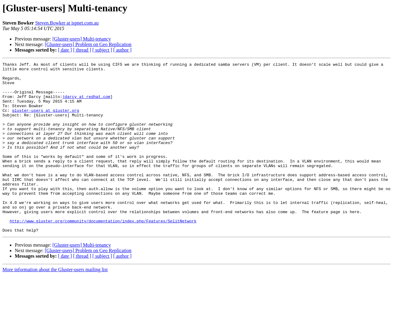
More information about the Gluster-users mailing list (55, 303)
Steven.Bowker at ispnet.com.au (67, 22)
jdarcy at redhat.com (86, 104)
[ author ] (122, 50)
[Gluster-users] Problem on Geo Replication (88, 44)
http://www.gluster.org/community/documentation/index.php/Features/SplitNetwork (103, 253)
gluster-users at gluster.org (45, 120)
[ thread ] (82, 50)
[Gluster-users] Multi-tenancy (82, 38)
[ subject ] (102, 50)
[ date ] (65, 50)
